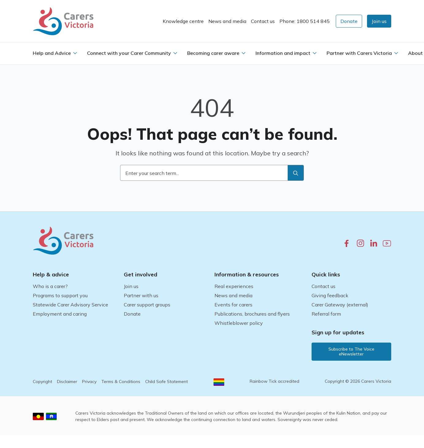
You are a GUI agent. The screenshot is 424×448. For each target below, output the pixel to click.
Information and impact (283, 53)
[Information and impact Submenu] (314, 53)
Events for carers (233, 305)
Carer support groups (147, 305)
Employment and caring (60, 314)
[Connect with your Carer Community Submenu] (175, 53)
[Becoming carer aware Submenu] (243, 53)
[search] (296, 173)
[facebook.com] (347, 243)
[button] (379, 21)
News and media (227, 21)
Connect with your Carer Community (129, 53)
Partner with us (141, 295)
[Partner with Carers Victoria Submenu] (396, 53)
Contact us (263, 21)
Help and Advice (52, 53)
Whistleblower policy (238, 323)
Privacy (89, 381)
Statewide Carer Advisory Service (70, 305)
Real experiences (233, 286)
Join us (131, 286)
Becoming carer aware (213, 53)
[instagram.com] (360, 243)
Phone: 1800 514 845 (304, 21)
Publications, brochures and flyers (252, 314)
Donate (132, 314)
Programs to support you (60, 295)
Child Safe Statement (166, 381)
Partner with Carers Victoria (359, 53)
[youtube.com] (387, 243)
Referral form (326, 314)
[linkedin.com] (373, 243)
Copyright (42, 381)
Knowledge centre (183, 21)
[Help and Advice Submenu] (75, 53)
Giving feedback (330, 295)
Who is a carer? (50, 286)
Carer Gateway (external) (340, 305)
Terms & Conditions (120, 381)
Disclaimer (67, 381)
